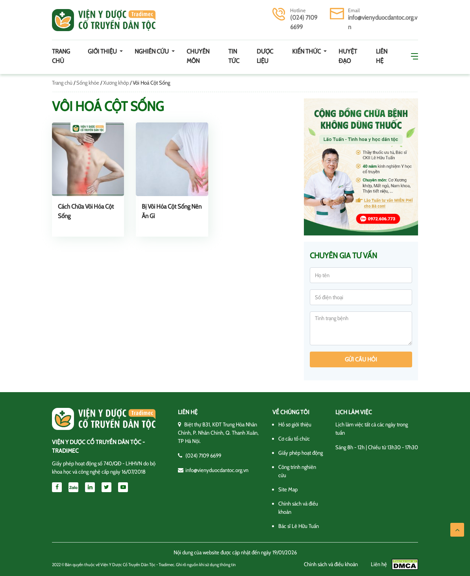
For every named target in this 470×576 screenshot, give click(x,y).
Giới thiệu (103, 51)
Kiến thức (307, 51)
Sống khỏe (87, 82)
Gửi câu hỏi (361, 359)
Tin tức (233, 56)
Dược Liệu (265, 56)
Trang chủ (61, 56)
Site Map (288, 489)
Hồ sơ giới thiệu (294, 424)
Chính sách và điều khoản (331, 564)
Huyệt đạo (348, 56)
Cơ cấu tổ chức (294, 438)
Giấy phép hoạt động (300, 452)
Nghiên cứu (152, 51)
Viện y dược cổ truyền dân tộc (103, 20)
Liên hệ (381, 56)
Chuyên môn (198, 56)
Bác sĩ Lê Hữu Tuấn (298, 526)
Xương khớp (116, 82)
